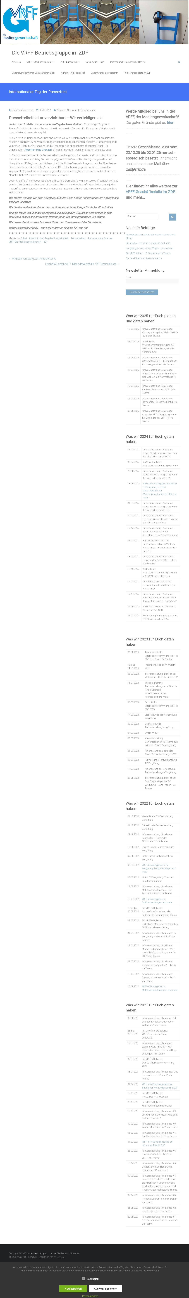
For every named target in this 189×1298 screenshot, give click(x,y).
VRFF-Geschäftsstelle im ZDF (150, 192)
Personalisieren (90, 1296)
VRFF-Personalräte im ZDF (137, 73)
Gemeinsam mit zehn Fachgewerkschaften (148, 243)
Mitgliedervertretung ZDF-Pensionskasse (32, 258)
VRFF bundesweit (68, 62)
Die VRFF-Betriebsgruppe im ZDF (50, 53)
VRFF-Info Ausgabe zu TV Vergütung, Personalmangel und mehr (158, 868)
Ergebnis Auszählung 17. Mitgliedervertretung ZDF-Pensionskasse (82, 263)
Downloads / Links (95, 62)
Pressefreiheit (78, 238)
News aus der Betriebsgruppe (81, 110)
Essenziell (90, 1278)
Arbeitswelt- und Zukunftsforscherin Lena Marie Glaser (150, 236)
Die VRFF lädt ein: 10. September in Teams (148, 253)
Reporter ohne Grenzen (100, 238)
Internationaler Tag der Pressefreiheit (48, 238)
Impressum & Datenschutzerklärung (128, 62)
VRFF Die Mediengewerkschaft (25, 241)
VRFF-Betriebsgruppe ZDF (39, 62)
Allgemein (61, 110)
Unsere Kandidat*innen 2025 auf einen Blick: (33, 73)
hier (170, 122)
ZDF (46, 241)
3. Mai (24, 238)
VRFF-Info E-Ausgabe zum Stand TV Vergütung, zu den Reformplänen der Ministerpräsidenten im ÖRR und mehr (160, 490)
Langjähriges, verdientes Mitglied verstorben (149, 248)
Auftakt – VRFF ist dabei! (73, 73)
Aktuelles (16, 62)
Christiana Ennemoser (22, 110)
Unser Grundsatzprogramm (104, 73)
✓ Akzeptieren (73, 1288)
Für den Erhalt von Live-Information (144, 258)
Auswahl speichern (105, 1288)
